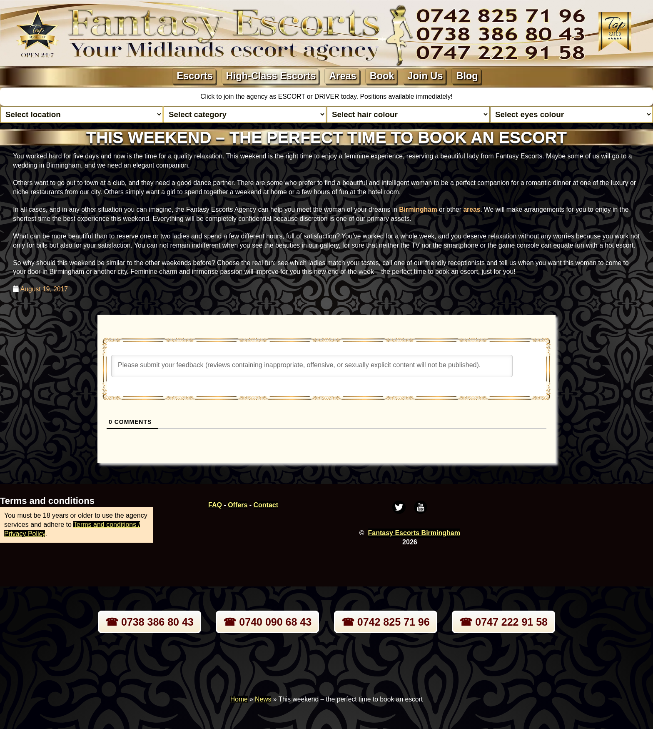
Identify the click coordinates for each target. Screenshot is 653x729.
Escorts (194, 75)
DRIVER (327, 96)
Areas (342, 75)
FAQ (215, 505)
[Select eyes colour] (571, 114)
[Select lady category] (244, 114)
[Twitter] (399, 507)
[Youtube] (420, 507)
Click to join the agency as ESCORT (253, 96)
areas (471, 209)
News (263, 699)
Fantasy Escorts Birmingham (414, 532)
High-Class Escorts (271, 75)
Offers (237, 505)
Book (382, 75)
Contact (266, 505)
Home (239, 699)
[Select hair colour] (408, 114)
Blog (467, 75)
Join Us (425, 75)
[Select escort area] (81, 114)
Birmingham (418, 209)
